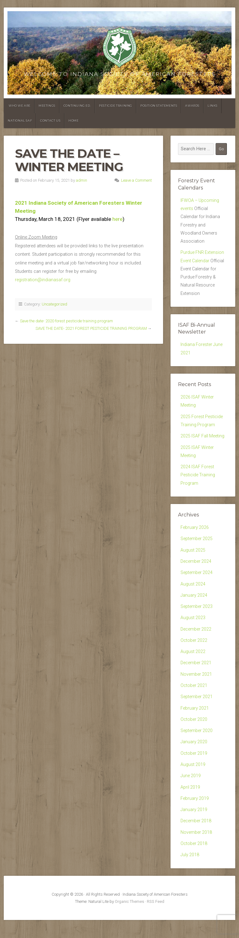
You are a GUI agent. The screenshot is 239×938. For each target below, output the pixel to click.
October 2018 (194, 861)
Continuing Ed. (77, 105)
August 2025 (193, 559)
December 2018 (196, 837)
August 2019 (193, 779)
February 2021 (194, 721)
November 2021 (196, 686)
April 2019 (190, 802)
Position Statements (158, 105)
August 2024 (193, 593)
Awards (192, 105)
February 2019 (194, 814)
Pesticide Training (115, 105)
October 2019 (194, 768)
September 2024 (196, 582)
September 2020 (196, 744)
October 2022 (194, 652)
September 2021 (196, 709)
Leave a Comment (136, 180)
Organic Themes (129, 919)
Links (213, 105)
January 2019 (194, 826)
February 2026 (194, 535)
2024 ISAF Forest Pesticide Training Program (197, 482)
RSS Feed (155, 919)
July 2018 (189, 872)
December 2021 (196, 675)
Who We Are (19, 105)
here (117, 219)
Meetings (47, 105)
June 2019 (190, 791)
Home (73, 120)
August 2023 (193, 628)
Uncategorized (54, 304)
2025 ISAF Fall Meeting (202, 442)
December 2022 (196, 640)
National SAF (20, 120)
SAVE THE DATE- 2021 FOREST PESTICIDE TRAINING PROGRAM (91, 328)
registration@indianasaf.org (42, 279)
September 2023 (196, 617)
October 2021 (194, 698)
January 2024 (194, 605)
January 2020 (194, 756)
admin (81, 180)
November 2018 (196, 849)
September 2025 (196, 547)
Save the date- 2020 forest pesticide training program (66, 321)
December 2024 (196, 570)
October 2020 (194, 733)
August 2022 (193, 663)
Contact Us (50, 120)
